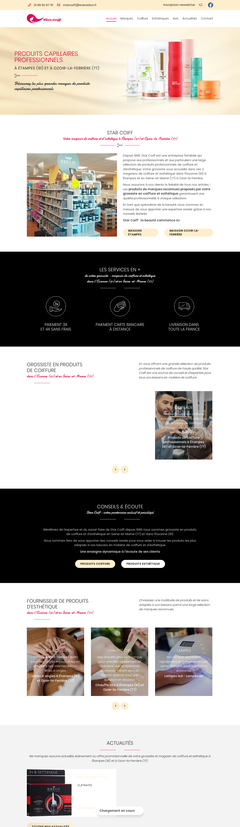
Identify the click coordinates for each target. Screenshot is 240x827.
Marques (126, 18)
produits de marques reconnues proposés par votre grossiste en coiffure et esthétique (166, 191)
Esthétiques (160, 18)
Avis (175, 18)
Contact (207, 18)
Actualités (190, 18)
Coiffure (142, 18)
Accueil (111, 18)
